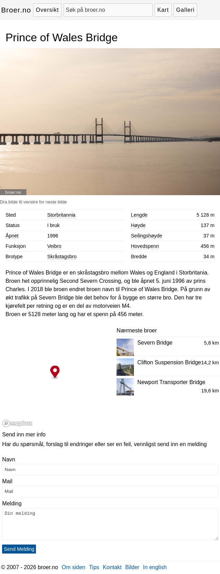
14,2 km (210, 362)
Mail (7, 481)
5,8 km (211, 343)
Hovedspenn (145, 246)
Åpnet (12, 235)
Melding (11, 503)
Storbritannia (61, 215)
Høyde (138, 225)
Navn (8, 459)
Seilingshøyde (146, 235)
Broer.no (16, 10)
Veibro (54, 246)
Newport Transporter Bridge (171, 382)
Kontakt (112, 567)
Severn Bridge (154, 343)
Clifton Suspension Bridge (169, 362)
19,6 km (210, 390)
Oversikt (47, 10)
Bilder (132, 567)
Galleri (185, 10)
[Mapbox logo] (17, 423)
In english (155, 567)
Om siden (73, 567)
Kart (163, 10)
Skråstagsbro (61, 256)
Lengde (139, 215)
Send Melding (19, 549)
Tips (94, 567)
